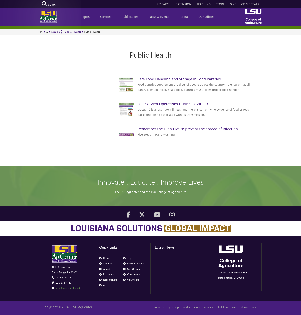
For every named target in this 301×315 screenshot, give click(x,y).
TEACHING (204, 4)
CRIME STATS (250, 4)
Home (104, 258)
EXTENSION (183, 4)
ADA (254, 307)
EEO (234, 307)
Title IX (245, 307)
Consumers (131, 274)
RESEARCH (164, 4)
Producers (107, 274)
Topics (87, 17)
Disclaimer (222, 307)
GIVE (233, 4)
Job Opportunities (179, 307)
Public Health (92, 31)
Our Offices (208, 17)
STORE (220, 4)
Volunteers (131, 279)
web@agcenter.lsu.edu (68, 288)
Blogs (197, 307)
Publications (132, 17)
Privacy (208, 307)
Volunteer (159, 307)
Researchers (108, 279)
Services (107, 17)
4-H (103, 285)
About (186, 17)
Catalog (55, 31)
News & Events (161, 17)
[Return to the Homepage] (41, 31)
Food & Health (72, 31)
